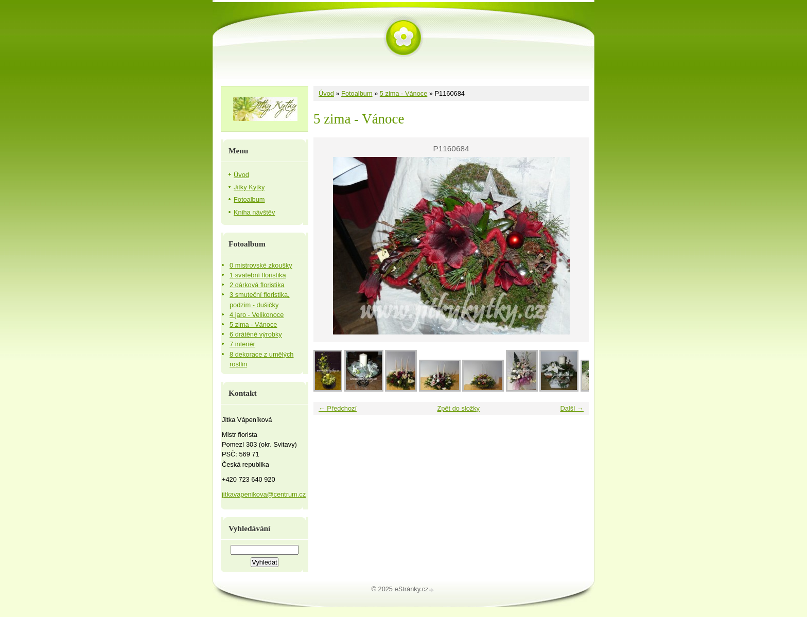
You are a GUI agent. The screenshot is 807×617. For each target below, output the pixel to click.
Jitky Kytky (249, 187)
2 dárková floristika (257, 285)
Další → (572, 408)
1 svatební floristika (258, 275)
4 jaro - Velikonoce (257, 315)
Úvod (326, 93)
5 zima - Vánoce (403, 93)
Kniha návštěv (254, 212)
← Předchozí (338, 408)
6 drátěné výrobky (256, 334)
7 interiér (242, 344)
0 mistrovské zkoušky (261, 265)
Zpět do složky (458, 408)
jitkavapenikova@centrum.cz (264, 494)
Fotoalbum (356, 93)
